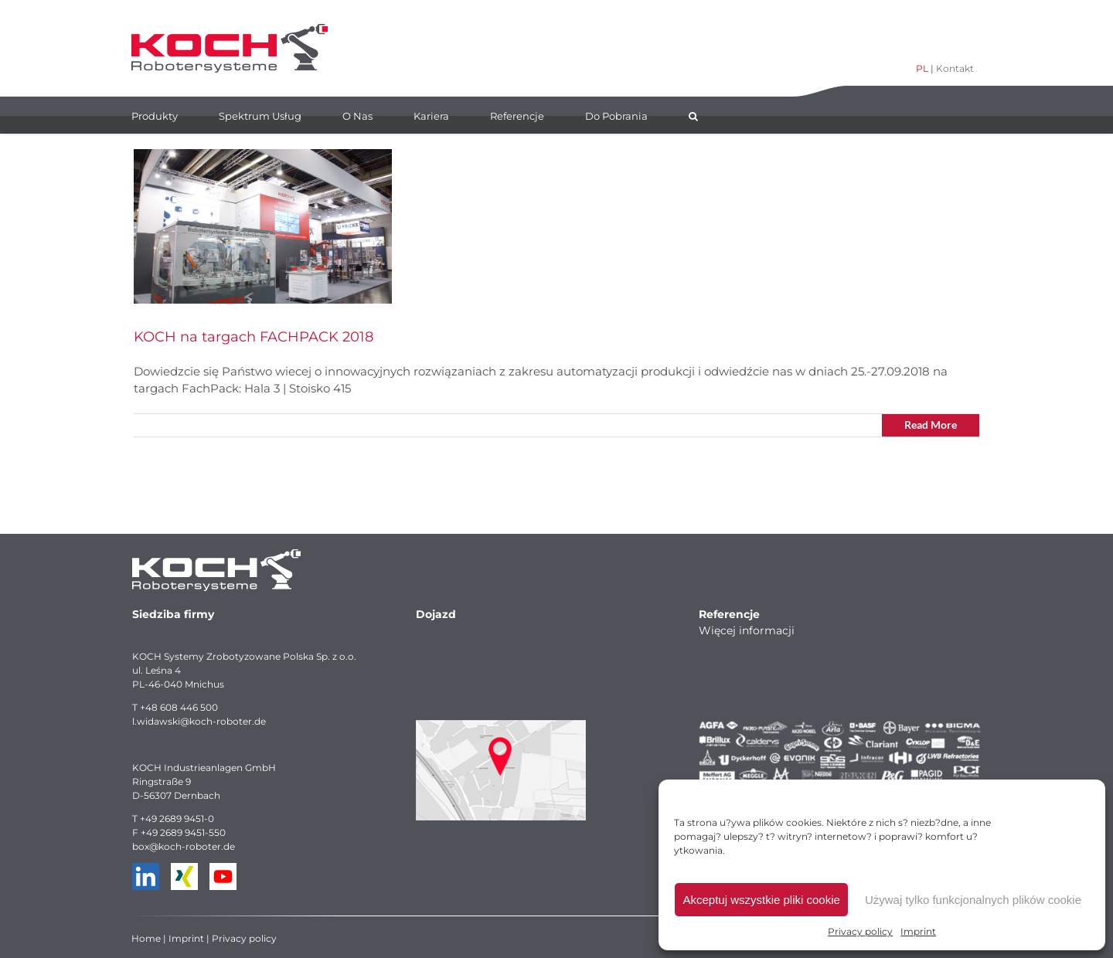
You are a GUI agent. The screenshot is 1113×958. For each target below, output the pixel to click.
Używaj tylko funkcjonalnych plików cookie (973, 899)
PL (922, 68)
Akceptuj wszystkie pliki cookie (760, 899)
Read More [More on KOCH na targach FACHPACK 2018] (930, 424)
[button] (693, 115)
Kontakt (955, 68)
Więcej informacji (747, 630)
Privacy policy (860, 931)
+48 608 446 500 (179, 707)
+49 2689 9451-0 (177, 818)
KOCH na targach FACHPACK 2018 (253, 336)
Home (146, 938)
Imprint (918, 931)
